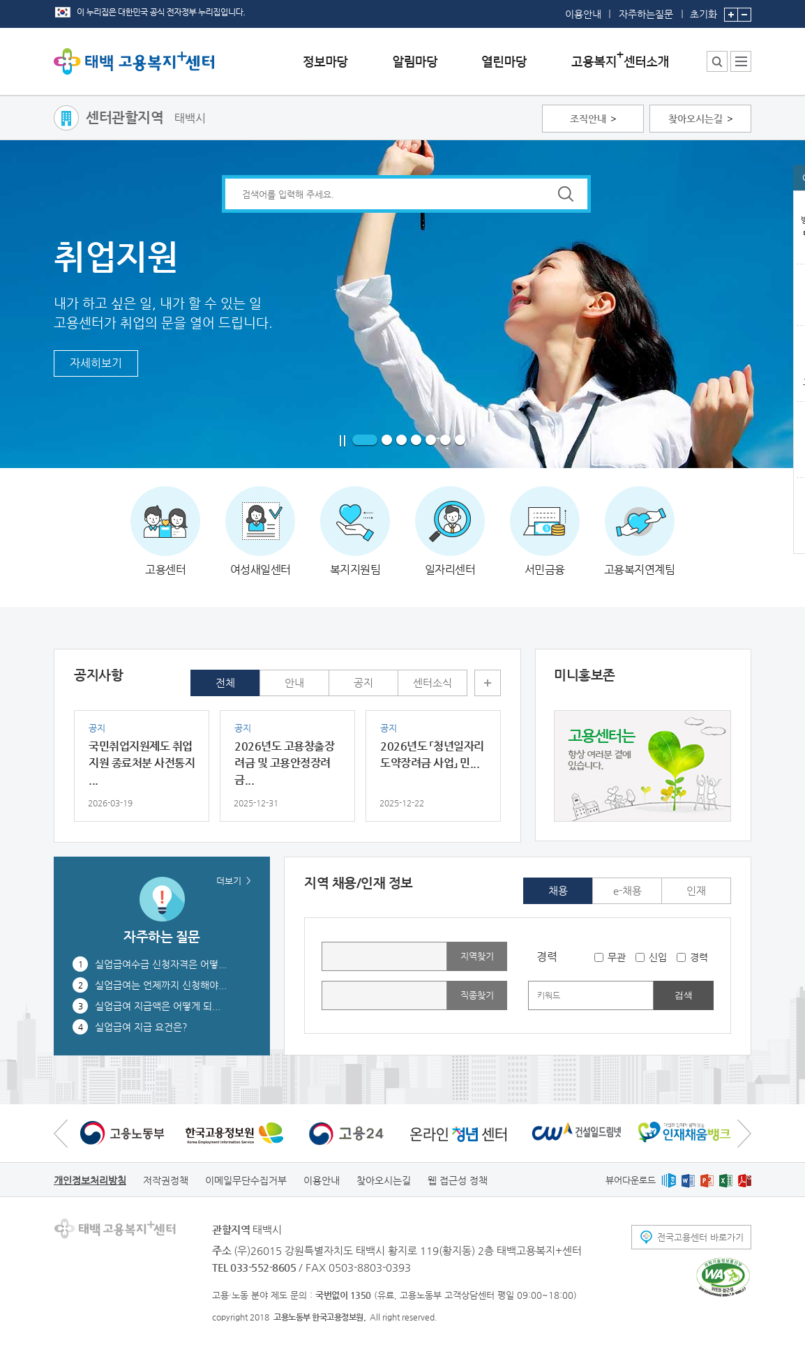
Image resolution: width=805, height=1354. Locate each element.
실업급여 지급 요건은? (141, 1026)
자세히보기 (96, 363)
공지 (363, 683)
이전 (61, 1133)
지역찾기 (477, 956)
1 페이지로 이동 (365, 440)
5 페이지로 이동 (431, 440)
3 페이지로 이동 (401, 440)
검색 (684, 995)
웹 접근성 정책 (458, 1180)
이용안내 (583, 14)
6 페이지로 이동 (445, 440)
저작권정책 (165, 1180)
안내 (294, 683)
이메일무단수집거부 (246, 1180)
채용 (558, 890)
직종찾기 (477, 995)
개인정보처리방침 (90, 1180)
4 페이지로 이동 (416, 440)
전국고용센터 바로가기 (700, 1237)
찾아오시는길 (695, 118)
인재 (696, 890)
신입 (658, 957)
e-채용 (627, 890)
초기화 (703, 10)
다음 (744, 1133)
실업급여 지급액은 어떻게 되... (157, 1005)
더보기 (487, 683)
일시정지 (342, 441)
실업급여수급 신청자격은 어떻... (161, 964)
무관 (617, 957)
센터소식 (432, 683)
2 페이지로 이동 (387, 440)
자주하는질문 (646, 14)
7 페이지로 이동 (460, 440)
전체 (225, 683)
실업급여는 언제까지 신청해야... (161, 985)
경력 (699, 957)
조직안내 (588, 118)
